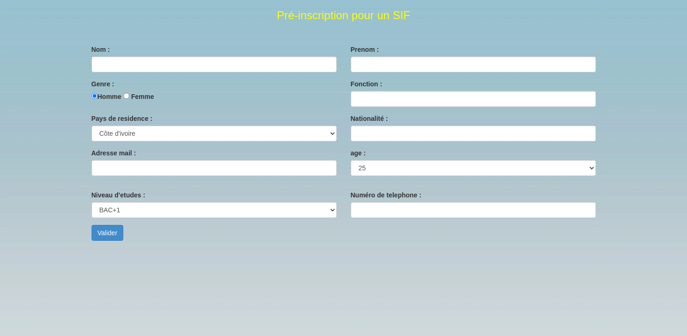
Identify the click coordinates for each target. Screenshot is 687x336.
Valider (108, 233)
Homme (109, 96)
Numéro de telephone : (386, 195)
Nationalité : (369, 118)
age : (358, 153)
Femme (142, 96)
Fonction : (366, 84)
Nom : (101, 49)
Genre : (103, 84)
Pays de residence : (122, 118)
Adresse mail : (114, 153)
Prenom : (365, 49)
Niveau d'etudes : (118, 195)
